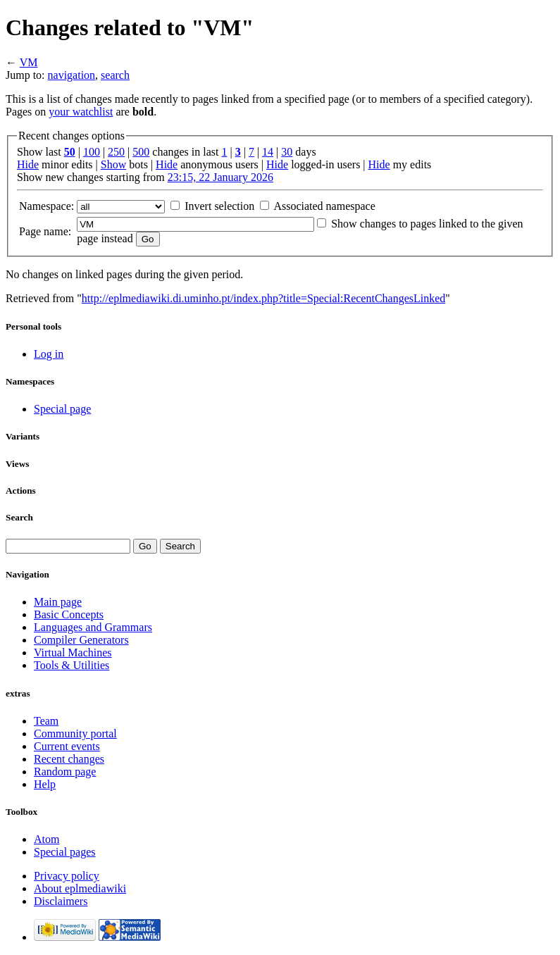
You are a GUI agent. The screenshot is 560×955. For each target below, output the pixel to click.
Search (19, 517)
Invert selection (219, 206)
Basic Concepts (69, 614)
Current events (67, 746)
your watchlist (81, 112)
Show (113, 164)
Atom (46, 839)
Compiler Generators (81, 640)
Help (45, 784)
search (115, 75)
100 (91, 152)
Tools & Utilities (71, 665)
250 (116, 152)
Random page (65, 772)
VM (29, 62)
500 (140, 152)
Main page (58, 602)
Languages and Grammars (93, 627)
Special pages (65, 852)
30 (286, 152)
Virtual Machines (73, 652)
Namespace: (46, 206)
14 (267, 152)
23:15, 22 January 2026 (220, 177)
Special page (62, 409)
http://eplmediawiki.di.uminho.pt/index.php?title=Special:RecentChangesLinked (263, 298)
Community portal (75, 733)
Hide (28, 164)
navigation (72, 75)
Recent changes (69, 759)
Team (46, 721)
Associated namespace (324, 206)
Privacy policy (66, 876)
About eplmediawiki (80, 888)
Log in (48, 354)
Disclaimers (60, 901)
